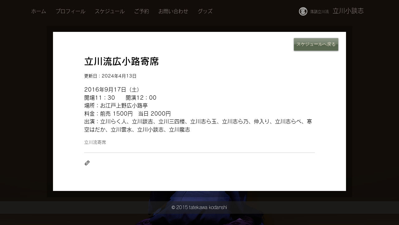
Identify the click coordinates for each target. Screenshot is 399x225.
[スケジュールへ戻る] (316, 44)
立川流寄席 (95, 142)
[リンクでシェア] (87, 163)
